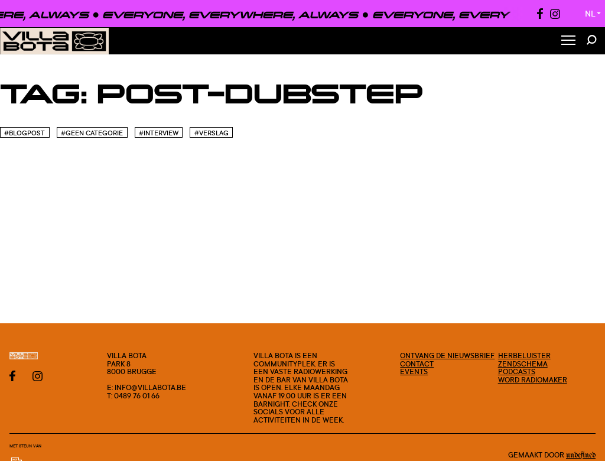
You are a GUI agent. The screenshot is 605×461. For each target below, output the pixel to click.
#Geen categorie (92, 133)
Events (414, 371)
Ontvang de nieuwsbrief (447, 355)
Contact (417, 364)
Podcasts (516, 371)
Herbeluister (524, 355)
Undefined (581, 455)
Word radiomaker (532, 380)
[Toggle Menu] (568, 41)
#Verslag (211, 133)
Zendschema (523, 364)
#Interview (158, 133)
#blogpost (24, 133)
